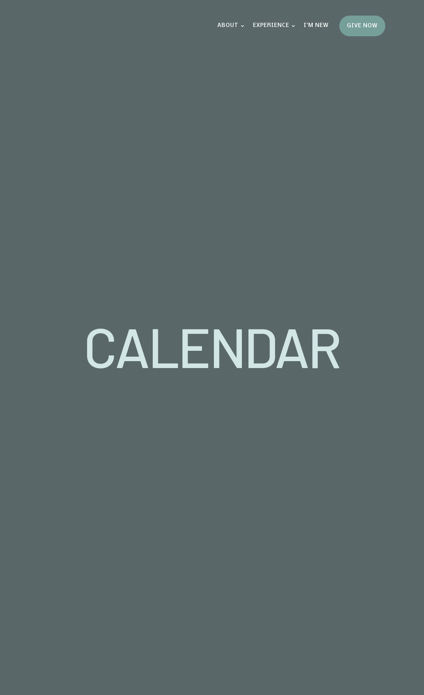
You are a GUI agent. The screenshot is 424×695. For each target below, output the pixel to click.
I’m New (316, 25)
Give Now (362, 26)
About (227, 25)
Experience (271, 25)
